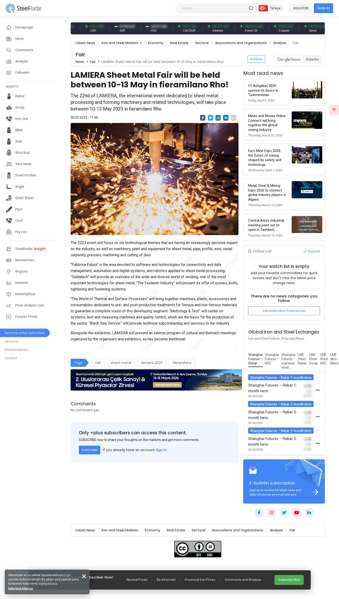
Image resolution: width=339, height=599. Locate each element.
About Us (11, 341)
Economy (156, 43)
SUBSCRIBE (90, 450)
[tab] (255, 359)
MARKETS (12, 87)
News (80, 61)
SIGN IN (323, 8)
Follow (256, 59)
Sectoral (202, 43)
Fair (296, 43)
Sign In (161, 450)
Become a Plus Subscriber (25, 333)
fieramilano (182, 362)
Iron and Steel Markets (120, 43)
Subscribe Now (289, 580)
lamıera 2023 (151, 362)
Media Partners (16, 349)
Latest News (85, 43)
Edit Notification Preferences (284, 311)
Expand (312, 251)
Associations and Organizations (241, 43)
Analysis (279, 43)
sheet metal (121, 362)
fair (98, 362)
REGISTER (301, 8)
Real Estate (179, 43)
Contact (11, 358)
